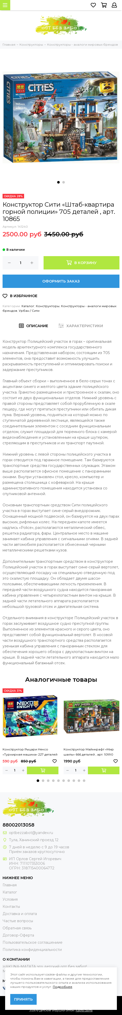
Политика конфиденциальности (32, 949)
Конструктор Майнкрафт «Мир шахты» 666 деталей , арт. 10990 (89, 751)
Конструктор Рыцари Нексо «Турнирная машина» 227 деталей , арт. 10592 (30, 752)
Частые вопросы (18, 921)
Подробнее (62, 987)
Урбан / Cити (29, 311)
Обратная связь (17, 928)
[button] (58, 182)
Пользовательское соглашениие (33, 942)
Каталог (28, 306)
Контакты (11, 906)
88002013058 (18, 825)
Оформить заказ (61, 281)
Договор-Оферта (18, 935)
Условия (10, 899)
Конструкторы (47, 306)
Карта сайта (84, 1010)
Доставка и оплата (20, 913)
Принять (23, 999)
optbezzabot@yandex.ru (31, 832)
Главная (10, 885)
